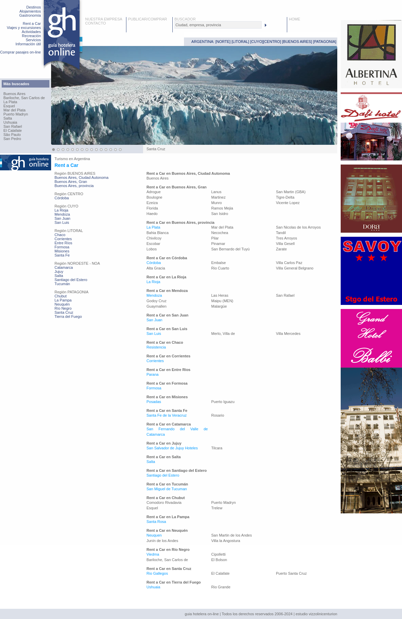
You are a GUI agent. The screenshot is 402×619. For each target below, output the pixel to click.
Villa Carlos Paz (289, 263)
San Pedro (12, 139)
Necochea (219, 233)
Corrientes (63, 239)
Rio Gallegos (157, 573)
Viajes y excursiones (24, 28)
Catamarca (64, 267)
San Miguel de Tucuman (166, 489)
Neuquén (62, 304)
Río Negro (63, 308)
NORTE (222, 42)
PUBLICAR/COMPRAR (147, 19)
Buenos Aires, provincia (74, 186)
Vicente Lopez (288, 203)
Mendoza (62, 214)
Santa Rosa (156, 522)
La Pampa (63, 300)
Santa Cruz (64, 312)
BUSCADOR (185, 19)
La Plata (10, 102)
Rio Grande (220, 587)
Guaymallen (156, 306)
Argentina (82, 159)
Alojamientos (30, 11)
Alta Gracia (155, 268)
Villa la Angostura (225, 541)
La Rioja (61, 210)
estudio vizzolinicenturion (316, 614)
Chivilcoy (153, 238)
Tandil (281, 233)
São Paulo (12, 135)
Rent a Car (32, 23)
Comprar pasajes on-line (20, 52)
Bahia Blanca (157, 233)
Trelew (216, 508)
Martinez (218, 197)
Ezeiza (152, 203)
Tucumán (62, 284)
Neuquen (154, 535)
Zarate (281, 249)
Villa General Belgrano (294, 268)
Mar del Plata (14, 110)
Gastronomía (30, 15)
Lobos (151, 249)
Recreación (31, 36)
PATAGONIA (324, 42)
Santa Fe (62, 255)
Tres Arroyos (286, 238)
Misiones (62, 251)
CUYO (256, 42)
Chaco (60, 235)
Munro (216, 203)
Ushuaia (10, 122)
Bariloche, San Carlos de (24, 98)
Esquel (9, 106)
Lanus (216, 192)
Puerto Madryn (15, 114)
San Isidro (219, 214)
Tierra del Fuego (68, 316)
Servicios (33, 40)
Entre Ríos (63, 243)
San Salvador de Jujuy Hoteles (172, 448)
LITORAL (240, 42)
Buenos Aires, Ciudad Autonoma (81, 177)
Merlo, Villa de (223, 333)
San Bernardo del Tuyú (230, 249)
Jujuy (59, 271)
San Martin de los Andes (231, 535)
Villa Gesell (285, 244)
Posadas (153, 402)
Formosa (62, 247)
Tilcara (216, 448)
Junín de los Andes (162, 541)
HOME (294, 19)
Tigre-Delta (285, 197)
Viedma (152, 554)
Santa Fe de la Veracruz (166, 415)
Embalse (218, 263)
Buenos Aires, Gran (71, 182)
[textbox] (218, 25)
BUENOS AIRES (297, 42)
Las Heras (219, 295)
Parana (152, 374)
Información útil (28, 44)
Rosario (217, 415)
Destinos (33, 7)
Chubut (60, 296)
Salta (7, 118)
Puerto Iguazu (223, 402)
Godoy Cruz (156, 301)
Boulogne (154, 197)
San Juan (62, 218)
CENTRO (272, 42)
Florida (152, 208)
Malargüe (219, 306)
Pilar (215, 238)
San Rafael (12, 126)
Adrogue (153, 192)
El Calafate (12, 130)
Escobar (153, 244)
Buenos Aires (14, 94)
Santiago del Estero (71, 280)
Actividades (31, 32)
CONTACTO (95, 23)
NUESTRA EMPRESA (103, 19)
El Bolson (219, 560)
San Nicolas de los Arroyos (298, 227)
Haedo (151, 214)
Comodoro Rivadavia (164, 502)
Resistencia (156, 347)
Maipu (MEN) (222, 301)
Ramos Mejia (222, 208)
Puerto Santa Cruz (291, 573)
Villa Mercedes (288, 333)
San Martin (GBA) (291, 192)
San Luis (62, 222)
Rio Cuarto (220, 268)
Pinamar (218, 244)
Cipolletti (218, 554)
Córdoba (62, 198)
